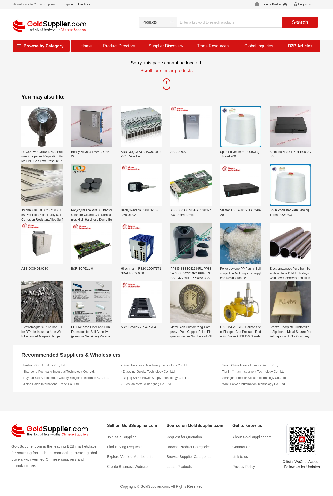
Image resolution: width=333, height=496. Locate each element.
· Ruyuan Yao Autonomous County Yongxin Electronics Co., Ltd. (65, 378)
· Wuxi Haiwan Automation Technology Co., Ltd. (253, 384)
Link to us (240, 457)
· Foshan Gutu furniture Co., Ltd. (43, 365)
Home (86, 46)
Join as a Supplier (121, 437)
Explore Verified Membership (130, 457)
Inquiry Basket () (274, 4)
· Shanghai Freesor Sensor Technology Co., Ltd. (254, 378)
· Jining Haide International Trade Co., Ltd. (50, 384)
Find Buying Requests (124, 447)
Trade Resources (213, 46)
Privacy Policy (243, 466)
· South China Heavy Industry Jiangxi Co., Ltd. (252, 365)
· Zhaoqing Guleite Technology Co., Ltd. (148, 371)
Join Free (83, 4)
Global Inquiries (258, 46)
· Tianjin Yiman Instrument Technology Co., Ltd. (253, 371)
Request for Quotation (184, 437)
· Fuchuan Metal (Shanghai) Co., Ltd (146, 384)
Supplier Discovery (166, 46)
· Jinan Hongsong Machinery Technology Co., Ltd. (155, 365)
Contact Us (241, 447)
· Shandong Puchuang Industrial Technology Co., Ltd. (58, 371)
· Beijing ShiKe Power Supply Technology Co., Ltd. (155, 378)
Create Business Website (127, 466)
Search (300, 22)
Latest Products (179, 466)
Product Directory (119, 46)
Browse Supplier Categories (188, 457)
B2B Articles (300, 46)
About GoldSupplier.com (251, 437)
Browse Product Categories (188, 447)
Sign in (68, 4)
